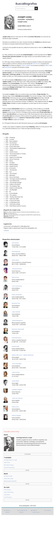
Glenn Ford (7, 462)
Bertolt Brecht (8, 67)
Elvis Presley (7, 489)
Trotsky (12, 110)
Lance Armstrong (8, 492)
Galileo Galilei (48, 65)
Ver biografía (28, 454)
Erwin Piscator (36, 63)
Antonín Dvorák (8, 476)
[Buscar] (36, 8)
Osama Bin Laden (8, 478)
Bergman (15, 117)
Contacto (48, 510)
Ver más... (27, 470)
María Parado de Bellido (10, 481)
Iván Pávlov (7, 494)
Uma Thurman (8, 497)
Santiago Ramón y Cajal (10, 460)
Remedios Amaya (9, 465)
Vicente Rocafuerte (9, 467)
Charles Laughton (26, 65)
